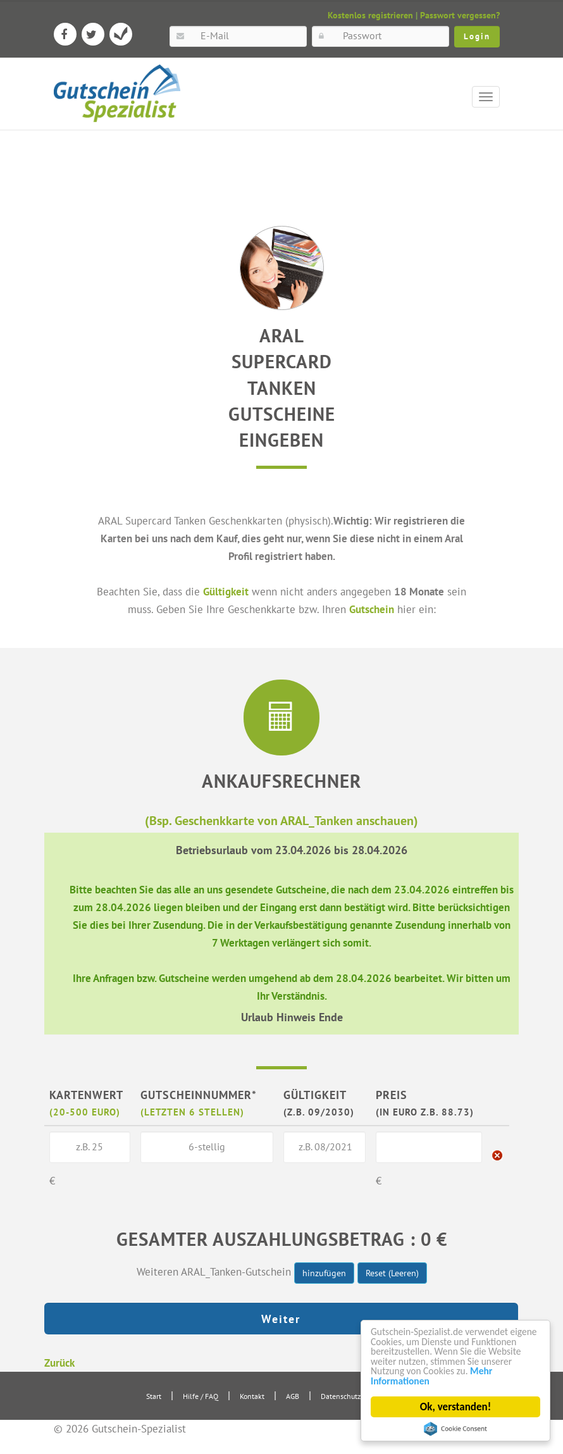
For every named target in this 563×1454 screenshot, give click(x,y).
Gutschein (371, 609)
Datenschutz (341, 1395)
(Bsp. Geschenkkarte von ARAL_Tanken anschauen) (281, 820)
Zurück (59, 1361)
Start (153, 1395)
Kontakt (252, 1395)
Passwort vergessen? (460, 15)
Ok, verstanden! (455, 1407)
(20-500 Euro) (84, 1111)
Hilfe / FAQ (200, 1395)
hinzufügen (324, 1272)
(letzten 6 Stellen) (192, 1111)
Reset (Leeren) (392, 1272)
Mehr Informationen (416, 1380)
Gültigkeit (226, 591)
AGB (292, 1395)
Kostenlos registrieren (370, 15)
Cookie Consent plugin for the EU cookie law (455, 1429)
